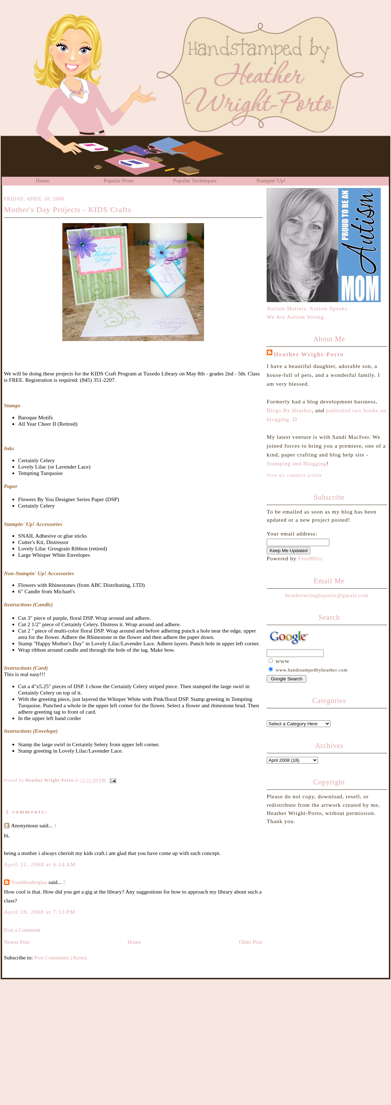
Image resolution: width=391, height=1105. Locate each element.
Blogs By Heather (289, 410)
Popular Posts (118, 180)
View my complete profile (294, 475)
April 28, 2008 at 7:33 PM (39, 912)
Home (42, 180)
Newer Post (16, 942)
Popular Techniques (195, 180)
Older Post (250, 942)
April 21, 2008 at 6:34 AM (40, 864)
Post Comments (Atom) (60, 957)
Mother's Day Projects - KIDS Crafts (67, 209)
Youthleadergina (29, 882)
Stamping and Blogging (297, 463)
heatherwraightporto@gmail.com (327, 595)
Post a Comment (22, 930)
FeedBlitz (310, 558)
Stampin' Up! (271, 180)
